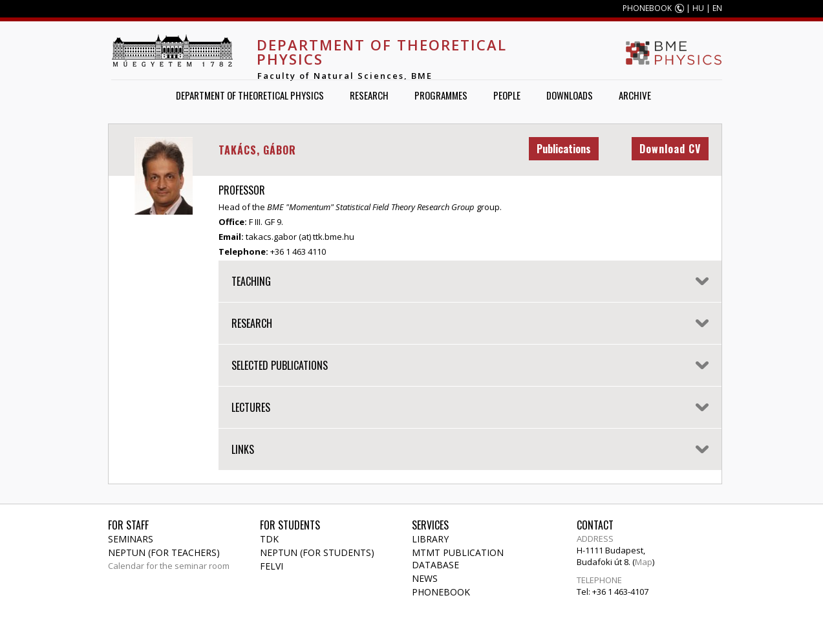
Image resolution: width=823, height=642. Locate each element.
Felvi (271, 566)
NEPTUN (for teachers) (164, 552)
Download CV (670, 148)
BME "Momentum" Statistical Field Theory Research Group (371, 207)
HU (698, 8)
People (506, 95)
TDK (269, 539)
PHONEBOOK (647, 8)
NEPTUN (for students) (317, 552)
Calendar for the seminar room (169, 566)
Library (430, 539)
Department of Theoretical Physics (382, 52)
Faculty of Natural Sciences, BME (345, 75)
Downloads (569, 95)
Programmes (440, 95)
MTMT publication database (458, 558)
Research (369, 95)
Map (643, 562)
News (425, 578)
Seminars (130, 539)
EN (717, 8)
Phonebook (441, 592)
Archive (635, 95)
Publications (564, 148)
